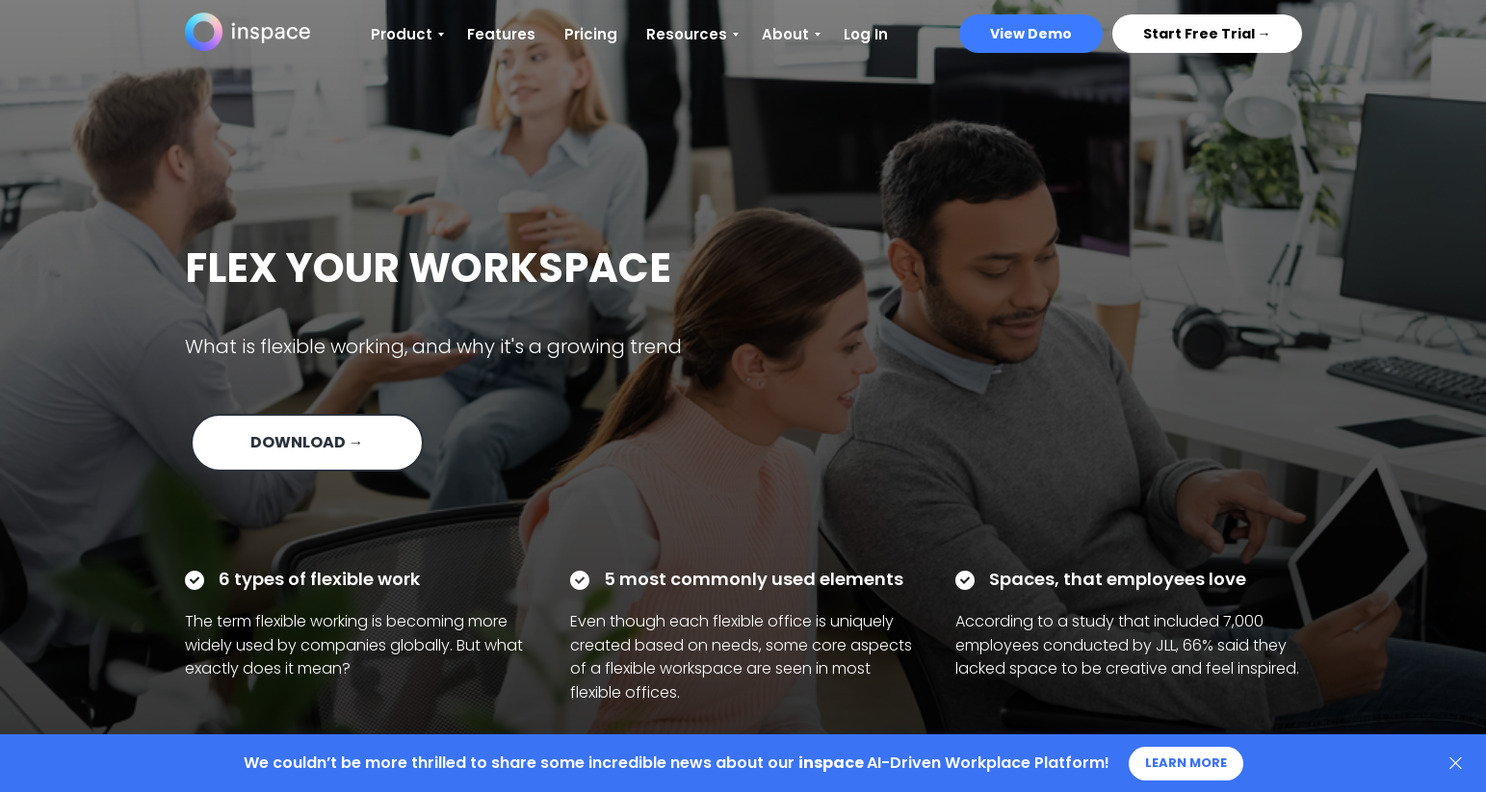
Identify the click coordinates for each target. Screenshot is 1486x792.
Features (501, 34)
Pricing (590, 34)
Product (401, 34)
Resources (686, 34)
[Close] (1456, 764)
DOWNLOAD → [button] (307, 442)
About (785, 34)
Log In (866, 34)
